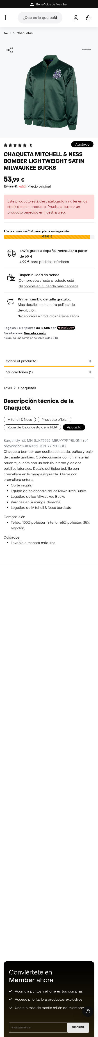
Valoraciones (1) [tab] (19, 372)
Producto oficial (54, 419)
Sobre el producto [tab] (21, 361)
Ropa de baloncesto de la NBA (32, 427)
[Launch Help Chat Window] (87, 1011)
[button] (49, 280)
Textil (7, 33)
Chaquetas (25, 33)
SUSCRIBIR (78, 1027)
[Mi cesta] (88, 18)
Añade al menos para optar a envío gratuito (36, 231)
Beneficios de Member (49, 4)
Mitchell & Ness (19, 419)
